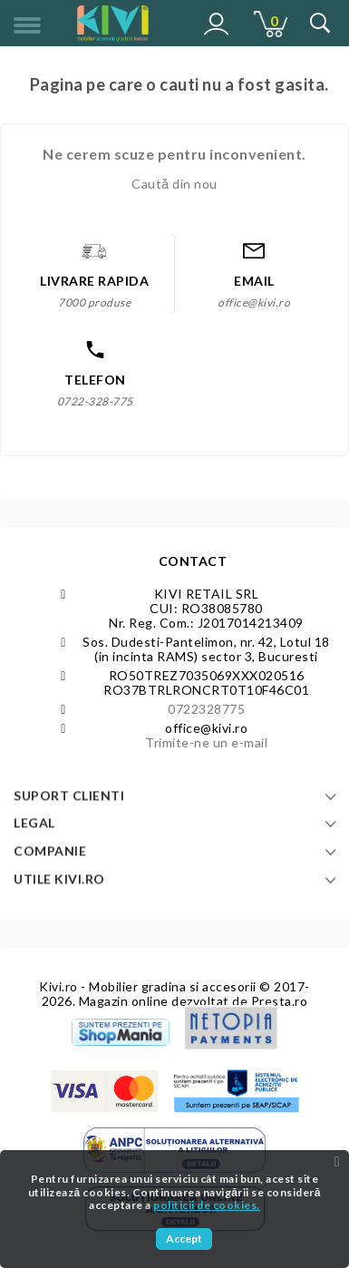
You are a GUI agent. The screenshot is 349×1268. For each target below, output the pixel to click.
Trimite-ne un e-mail (206, 742)
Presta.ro (279, 1001)
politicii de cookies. (206, 1205)
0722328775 (206, 709)
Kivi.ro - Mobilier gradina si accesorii (149, 986)
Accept (184, 1238)
